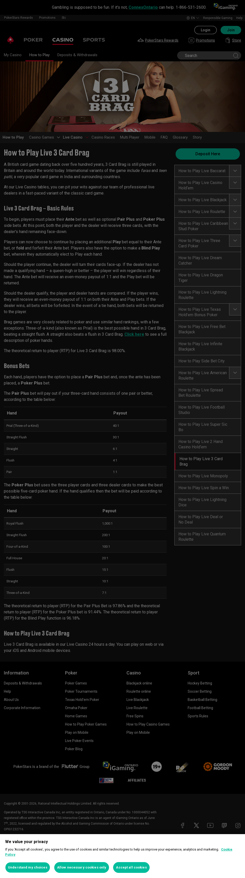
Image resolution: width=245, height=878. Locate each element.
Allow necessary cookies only (81, 867)
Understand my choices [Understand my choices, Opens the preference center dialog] (27, 867)
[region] (122, 856)
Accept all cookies (131, 867)
